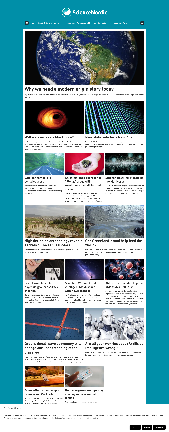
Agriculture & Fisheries (86, 23)
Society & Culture (45, 23)
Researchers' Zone (120, 23)
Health (33, 23)
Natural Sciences (104, 23)
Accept (147, 427)
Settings (135, 427)
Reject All (159, 427)
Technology (70, 23)
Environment (59, 23)
